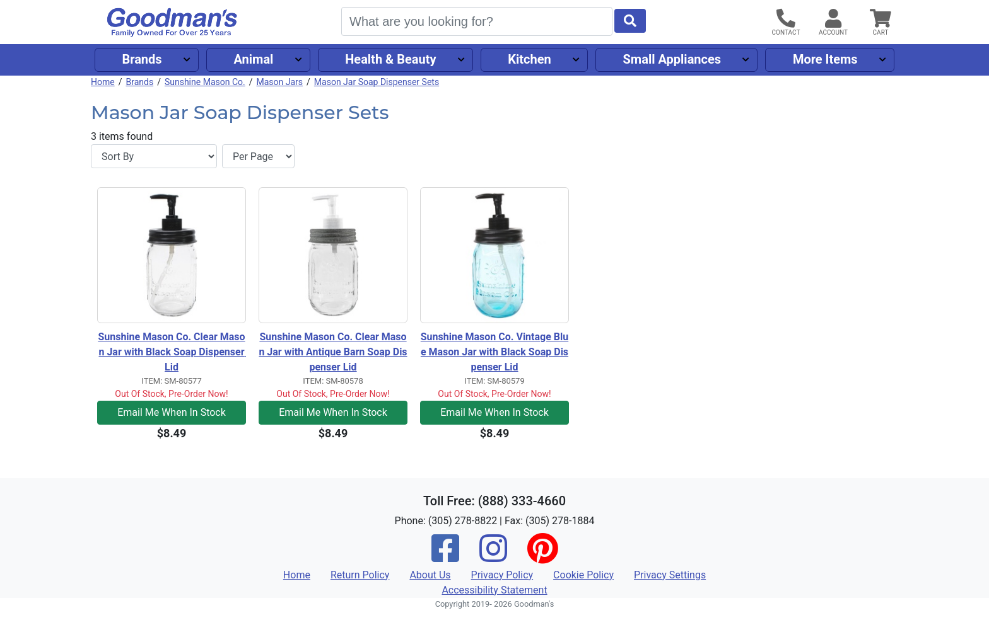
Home (103, 82)
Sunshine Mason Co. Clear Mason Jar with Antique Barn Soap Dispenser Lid (333, 352)
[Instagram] (493, 557)
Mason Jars (279, 82)
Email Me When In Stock (171, 412)
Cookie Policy (583, 575)
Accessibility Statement (494, 590)
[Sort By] (154, 156)
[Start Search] (630, 21)
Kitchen (529, 59)
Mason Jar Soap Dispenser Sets (376, 82)
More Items (825, 59)
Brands (141, 59)
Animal (253, 59)
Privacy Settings (670, 575)
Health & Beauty (390, 59)
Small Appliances (672, 59)
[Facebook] (445, 557)
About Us (429, 575)
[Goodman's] (172, 22)
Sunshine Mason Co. (205, 82)
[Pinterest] (542, 557)
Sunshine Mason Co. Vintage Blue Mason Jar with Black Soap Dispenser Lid (494, 352)
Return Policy (360, 575)
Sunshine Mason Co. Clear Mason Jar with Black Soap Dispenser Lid (172, 352)
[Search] (476, 21)
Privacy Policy (502, 575)
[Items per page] (258, 156)
